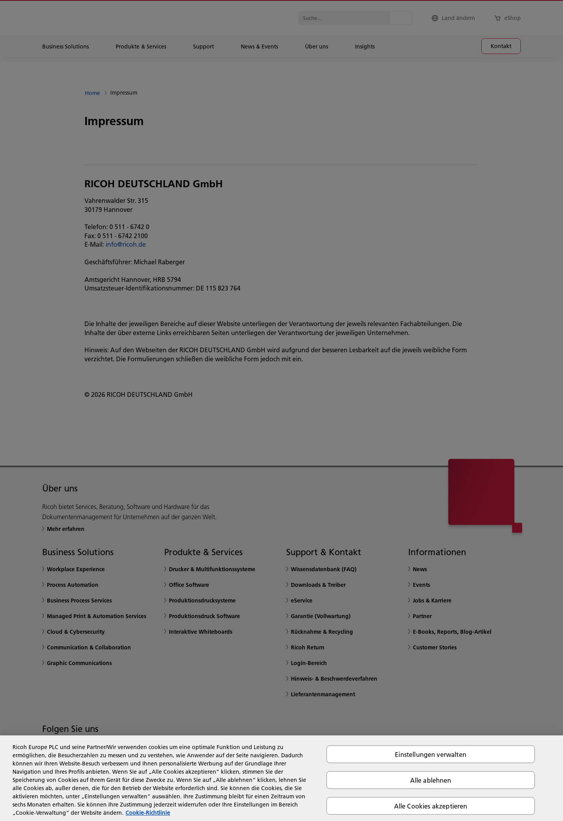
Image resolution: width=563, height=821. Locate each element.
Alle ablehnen (431, 780)
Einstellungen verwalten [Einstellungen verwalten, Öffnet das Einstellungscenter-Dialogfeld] (430, 754)
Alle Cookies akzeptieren (431, 806)
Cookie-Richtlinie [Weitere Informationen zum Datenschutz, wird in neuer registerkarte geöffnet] (148, 812)
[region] (281, 778)
